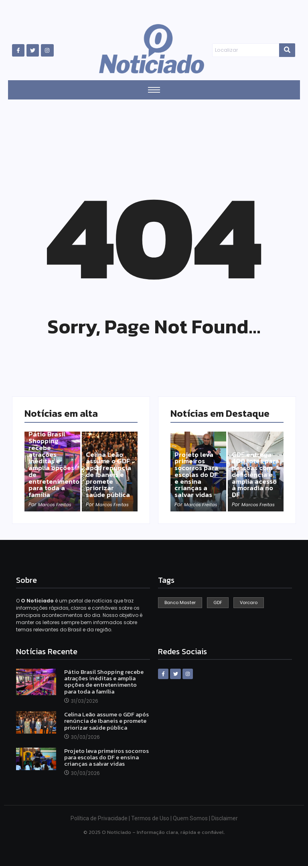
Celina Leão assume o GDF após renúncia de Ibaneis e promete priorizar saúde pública (109, 473)
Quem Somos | (192, 818)
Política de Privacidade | (101, 818)
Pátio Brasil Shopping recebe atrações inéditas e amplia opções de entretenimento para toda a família (55, 462)
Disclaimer (224, 818)
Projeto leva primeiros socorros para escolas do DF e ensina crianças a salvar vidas (197, 473)
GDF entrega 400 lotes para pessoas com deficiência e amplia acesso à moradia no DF (256, 469)
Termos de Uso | (152, 818)
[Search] (245, 50)
